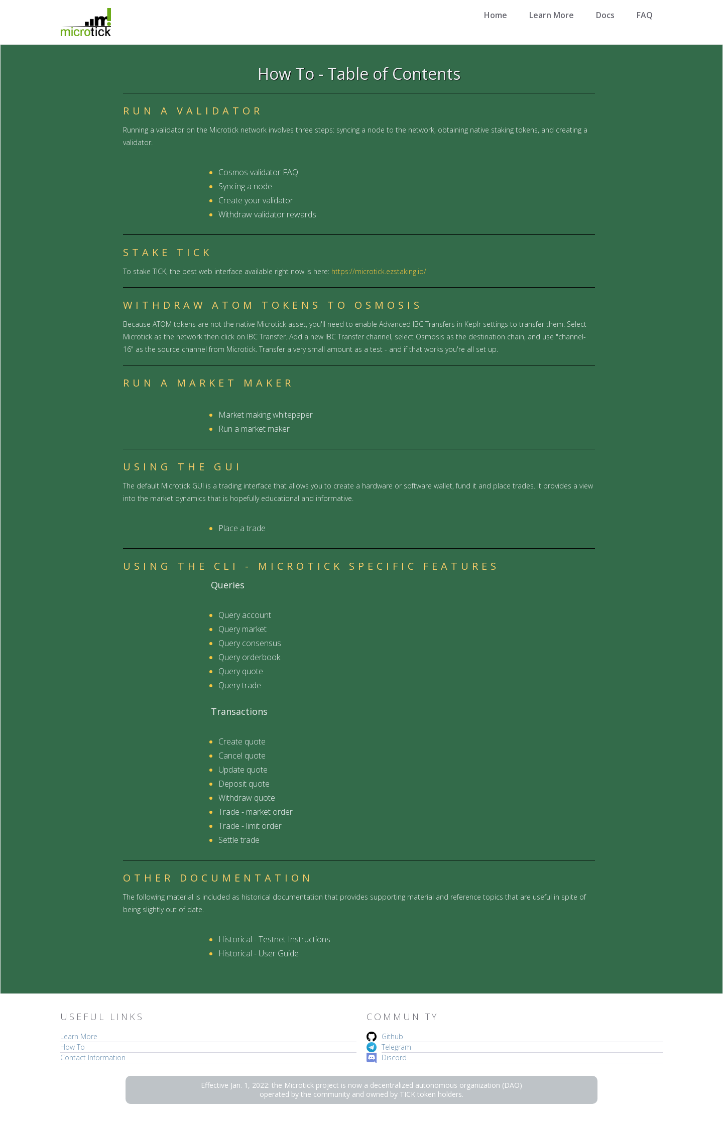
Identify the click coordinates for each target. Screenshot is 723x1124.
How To (72, 1047)
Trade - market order (255, 811)
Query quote (240, 671)
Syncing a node (245, 186)
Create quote (242, 741)
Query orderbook (249, 657)
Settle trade (239, 839)
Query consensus (249, 643)
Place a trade (242, 528)
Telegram (396, 1047)
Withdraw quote (246, 797)
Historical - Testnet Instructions (274, 939)
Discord (394, 1057)
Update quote (243, 769)
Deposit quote (244, 783)
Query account (244, 614)
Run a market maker (254, 428)
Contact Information (93, 1057)
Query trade (239, 685)
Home (495, 15)
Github (392, 1036)
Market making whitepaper (265, 414)
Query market (242, 629)
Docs (605, 15)
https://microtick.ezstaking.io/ (378, 271)
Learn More (551, 15)
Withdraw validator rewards (267, 214)
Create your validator (255, 200)
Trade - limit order (250, 825)
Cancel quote (242, 755)
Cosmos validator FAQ (258, 172)
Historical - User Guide (258, 953)
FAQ (645, 15)
